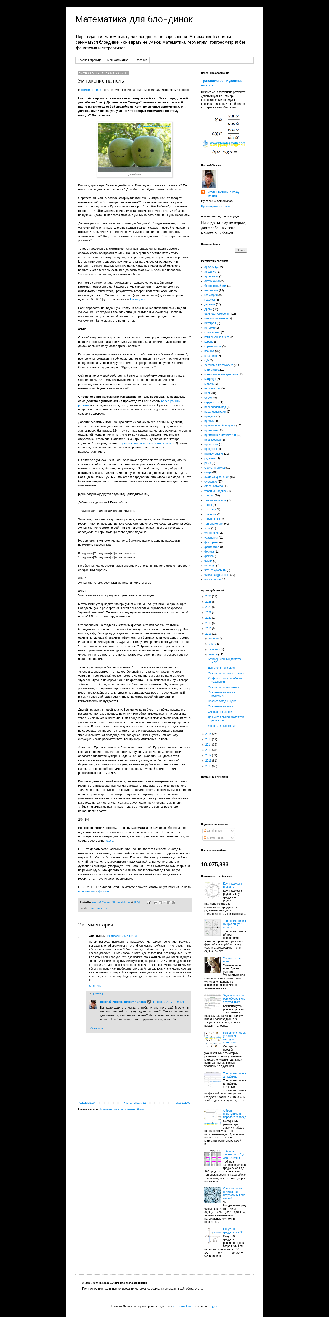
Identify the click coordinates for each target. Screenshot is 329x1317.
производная (212, 439)
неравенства (212, 388)
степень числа (213, 486)
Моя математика (117, 60)
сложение (210, 481)
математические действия (221, 374)
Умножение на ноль (220, 706)
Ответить (95, 985)
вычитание (211, 290)
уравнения (211, 537)
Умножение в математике (224, 687)
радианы (210, 458)
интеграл (210, 323)
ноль (91, 908)
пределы (210, 416)
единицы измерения (217, 313)
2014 (208, 744)
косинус (209, 351)
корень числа (212, 346)
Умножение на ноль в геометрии (221, 694)
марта (213, 643)
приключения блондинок (220, 425)
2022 (208, 607)
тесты (208, 505)
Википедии (137, 299)
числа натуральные (216, 575)
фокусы (209, 556)
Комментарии (214, 838)
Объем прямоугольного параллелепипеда (234, 1114)
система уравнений (216, 477)
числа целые (212, 579)
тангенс (209, 495)
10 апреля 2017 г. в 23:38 (122, 936)
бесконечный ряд (215, 285)
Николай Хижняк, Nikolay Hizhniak (123, 1001)
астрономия (212, 281)
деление (209, 304)
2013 (208, 749)
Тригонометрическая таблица (235, 1075)
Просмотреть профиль (215, 206)
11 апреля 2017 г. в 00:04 (168, 1001)
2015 (208, 739)
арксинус (210, 271)
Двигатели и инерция (221, 667)
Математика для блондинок (134, 19)
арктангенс (211, 276)
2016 (208, 733)
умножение (101, 908)
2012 (208, 755)
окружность (211, 402)
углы (207, 528)
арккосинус (211, 267)
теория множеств (215, 500)
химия (208, 561)
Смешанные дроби (220, 711)
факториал (211, 542)
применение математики (220, 435)
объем (208, 397)
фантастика (212, 547)
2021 (208, 612)
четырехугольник (215, 570)
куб (206, 360)
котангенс (210, 355)
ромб (207, 463)
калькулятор (212, 332)
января (213, 654)
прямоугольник (213, 453)
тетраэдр (210, 509)
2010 (208, 766)
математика (212, 369)
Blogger (212, 1306)
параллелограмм (215, 411)
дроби (208, 309)
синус (208, 472)
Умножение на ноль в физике (226, 673)
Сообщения (213, 830)
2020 (208, 617)
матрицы (210, 379)
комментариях (91, 89)
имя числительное (216, 318)
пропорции (211, 444)
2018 (208, 628)
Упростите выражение (222, 725)
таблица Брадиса (215, 491)
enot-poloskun (182, 1306)
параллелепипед (215, 407)
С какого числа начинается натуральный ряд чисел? (234, 1193)
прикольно (211, 430)
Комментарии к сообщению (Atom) (122, 1109)
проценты (210, 449)
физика (209, 551)
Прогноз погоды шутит (222, 701)
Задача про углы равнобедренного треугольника (234, 999)
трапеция (210, 514)
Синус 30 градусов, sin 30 (233, 1231)
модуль (209, 383)
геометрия (211, 295)
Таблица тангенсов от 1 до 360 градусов (234, 1154)
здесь (109, 840)
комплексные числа (217, 337)
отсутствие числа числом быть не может (146, 443)
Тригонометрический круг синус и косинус (235, 924)
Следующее (87, 1102)
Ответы (98, 994)
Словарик (140, 60)
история (209, 327)
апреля (213, 638)
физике (103, 891)
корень (208, 341)
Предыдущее (182, 1102)
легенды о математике (218, 365)
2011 (208, 760)
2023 (208, 601)
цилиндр (209, 565)
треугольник (212, 518)
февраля (215, 649)
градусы (209, 299)
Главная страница (89, 60)
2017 (208, 633)
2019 (208, 623)
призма (209, 421)
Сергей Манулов (215, 467)
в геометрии (86, 891)
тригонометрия (213, 523)
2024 (208, 596)
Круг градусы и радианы (232, 885)
